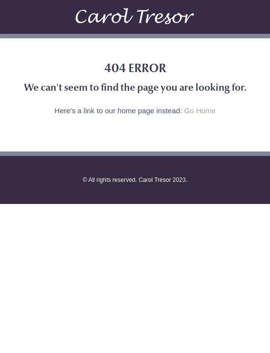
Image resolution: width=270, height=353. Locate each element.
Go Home (200, 110)
